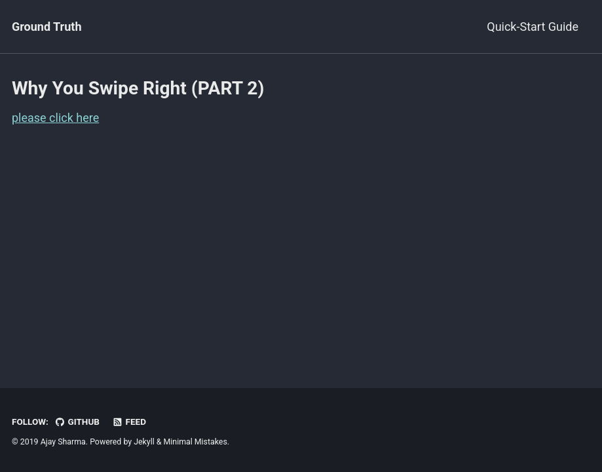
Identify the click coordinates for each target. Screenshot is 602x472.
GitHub (77, 421)
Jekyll (144, 441)
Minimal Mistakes (195, 441)
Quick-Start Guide (532, 26)
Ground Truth (46, 26)
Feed (129, 421)
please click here (55, 118)
